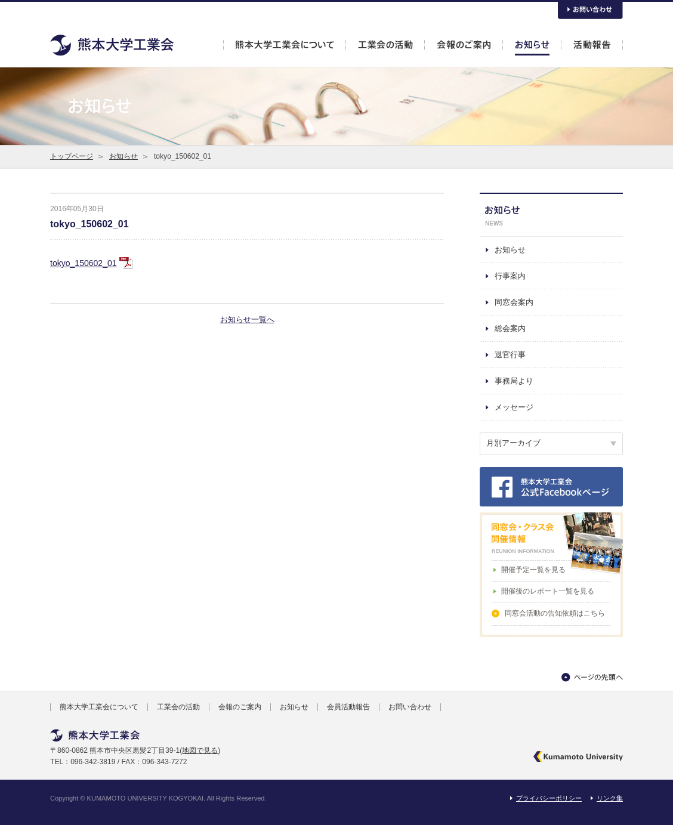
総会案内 (510, 328)
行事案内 (510, 275)
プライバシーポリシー (549, 798)
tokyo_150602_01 (89, 224)
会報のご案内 (239, 707)
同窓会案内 (514, 302)
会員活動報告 (348, 707)
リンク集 (610, 798)
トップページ (71, 156)
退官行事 (510, 354)
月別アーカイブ (513, 443)
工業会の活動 (178, 707)
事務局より (514, 380)
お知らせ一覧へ (247, 319)
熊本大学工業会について (99, 707)
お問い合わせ (409, 707)
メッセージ (514, 407)
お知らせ (123, 156)
